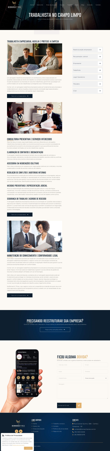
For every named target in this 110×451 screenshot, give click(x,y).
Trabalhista (87, 70)
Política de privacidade (60, 428)
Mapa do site (57, 431)
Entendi (28, 448)
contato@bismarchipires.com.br (84, 429)
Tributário (87, 84)
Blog (83, 4)
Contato (98, 4)
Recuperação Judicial (87, 56)
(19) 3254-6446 (78, 432)
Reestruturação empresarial (87, 50)
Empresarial (87, 63)
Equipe (63, 4)
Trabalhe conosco (58, 423)
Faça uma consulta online (55, 329)
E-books (90, 4)
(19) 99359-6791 (78, 434)
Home (34, 4)
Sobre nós (42, 4)
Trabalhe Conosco (73, 4)
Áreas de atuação (53, 4)
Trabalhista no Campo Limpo (64, 19)
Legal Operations (87, 77)
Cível (87, 91)
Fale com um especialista (19, 96)
